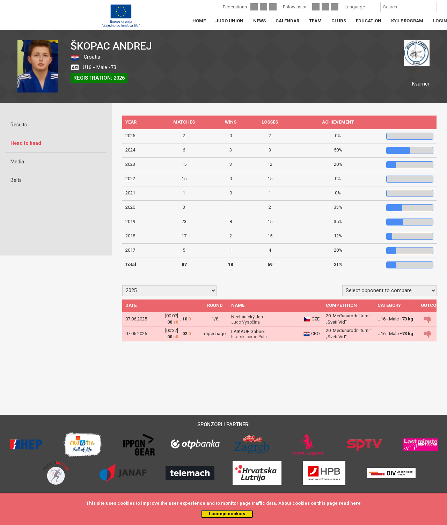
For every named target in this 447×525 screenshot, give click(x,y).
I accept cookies (227, 513)
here (355, 503)
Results (18, 124)
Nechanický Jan (247, 316)
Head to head (25, 143)
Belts (16, 180)
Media (17, 161)
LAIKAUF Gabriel (248, 331)
